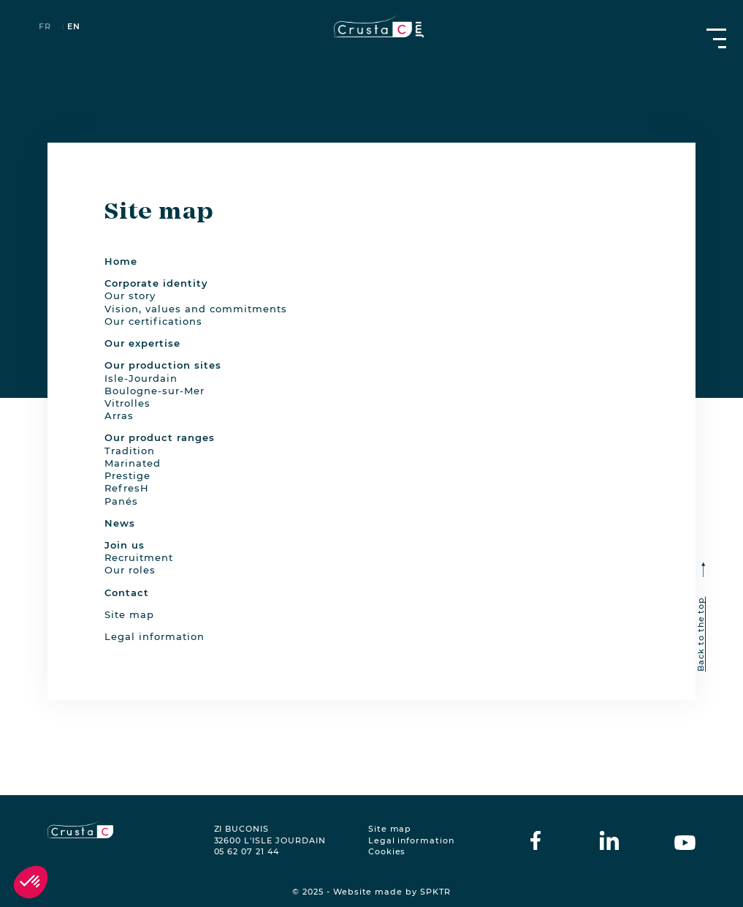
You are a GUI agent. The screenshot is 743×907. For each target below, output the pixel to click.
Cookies (387, 852)
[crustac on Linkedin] (609, 840)
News (119, 523)
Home (120, 261)
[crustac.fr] (371, 26)
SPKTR (435, 892)
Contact (126, 592)
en (73, 27)
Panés (121, 501)
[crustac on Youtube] (685, 840)
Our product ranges (159, 437)
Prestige (127, 475)
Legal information (154, 636)
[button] (30, 882)
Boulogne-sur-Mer (154, 390)
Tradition (129, 450)
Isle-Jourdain (141, 378)
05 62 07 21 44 (246, 852)
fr (45, 27)
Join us (124, 545)
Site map (129, 614)
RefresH (126, 488)
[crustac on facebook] (535, 840)
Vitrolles (127, 403)
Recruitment (138, 557)
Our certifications (153, 321)
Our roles (130, 570)
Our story (130, 295)
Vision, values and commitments (195, 309)
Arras (119, 415)
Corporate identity (156, 283)
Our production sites (162, 365)
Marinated (132, 463)
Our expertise (142, 343)
